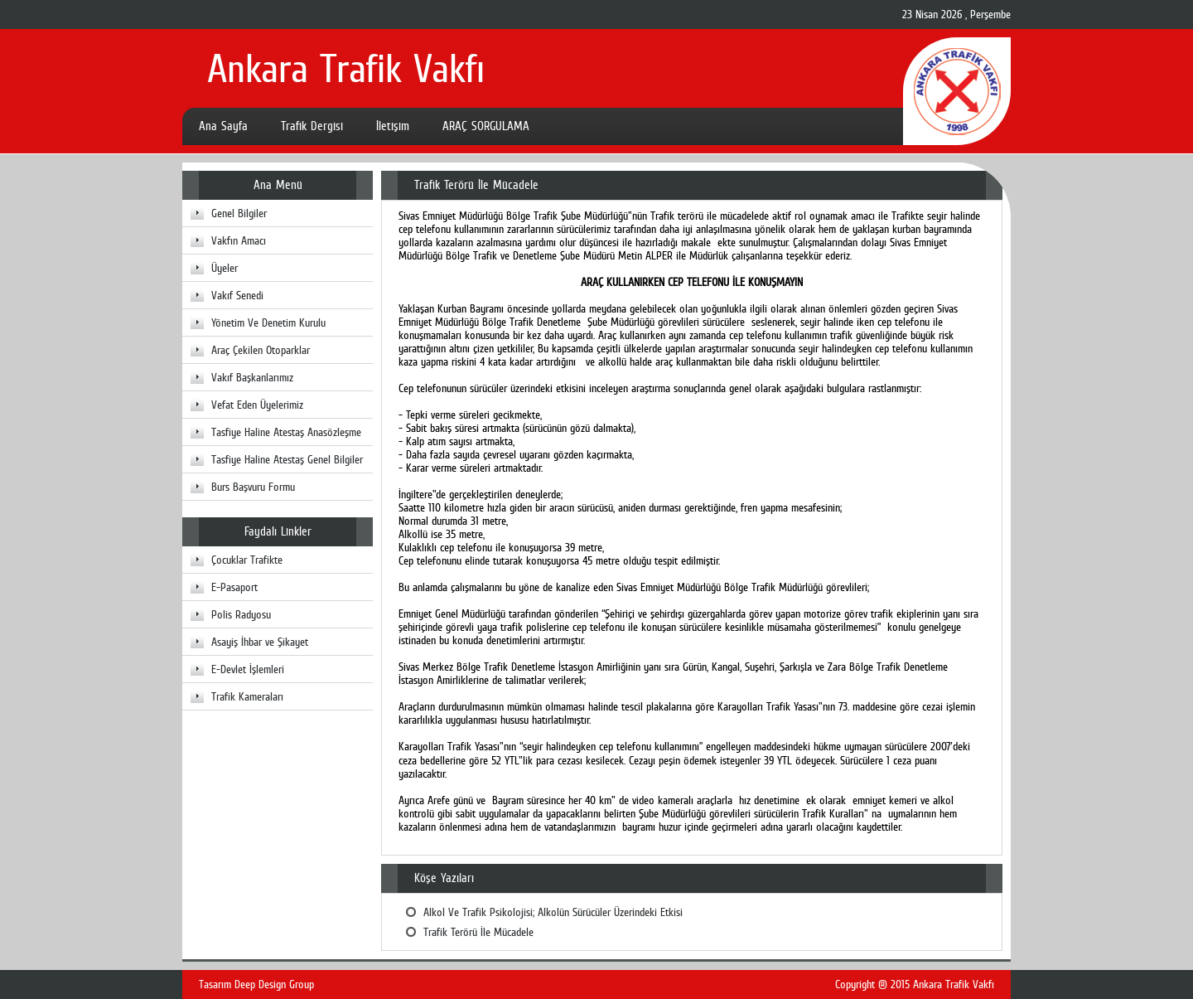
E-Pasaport (234, 587)
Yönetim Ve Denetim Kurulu (268, 322)
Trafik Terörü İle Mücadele (478, 931)
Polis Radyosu (241, 614)
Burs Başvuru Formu (253, 486)
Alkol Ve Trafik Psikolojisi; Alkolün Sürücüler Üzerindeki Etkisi (553, 912)
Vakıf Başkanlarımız (252, 377)
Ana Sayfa (223, 126)
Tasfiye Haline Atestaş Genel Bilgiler (287, 459)
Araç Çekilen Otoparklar (260, 349)
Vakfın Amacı (238, 240)
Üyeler (224, 267)
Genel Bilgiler (239, 213)
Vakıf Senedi (237, 295)
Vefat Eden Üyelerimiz (257, 404)
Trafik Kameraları (247, 696)
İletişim (392, 126)
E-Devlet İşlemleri (247, 669)
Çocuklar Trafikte (247, 559)
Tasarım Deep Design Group (256, 984)
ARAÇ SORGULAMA (485, 126)
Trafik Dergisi (312, 126)
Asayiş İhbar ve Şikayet (259, 641)
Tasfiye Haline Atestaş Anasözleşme (286, 432)
